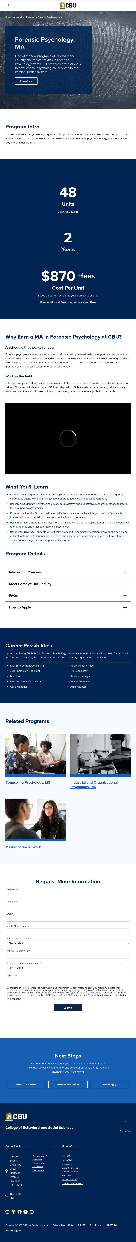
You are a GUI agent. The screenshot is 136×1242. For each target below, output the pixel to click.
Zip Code (11, 975)
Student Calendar (70, 1171)
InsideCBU (66, 1156)
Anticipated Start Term (18, 938)
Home (8, 17)
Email (9, 914)
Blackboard (67, 1164)
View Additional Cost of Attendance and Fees (68, 302)
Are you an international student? (23, 963)
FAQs (13, 595)
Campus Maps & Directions (39, 1158)
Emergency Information (72, 1183)
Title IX (81, 1225)
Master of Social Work (23, 847)
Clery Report (95, 1225)
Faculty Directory (69, 1179)
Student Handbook (70, 1167)
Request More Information (39, 1165)
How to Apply (20, 607)
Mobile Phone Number (18, 926)
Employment (38, 1170)
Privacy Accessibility (63, 1225)
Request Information (26, 1084)
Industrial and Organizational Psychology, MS (94, 784)
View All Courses (68, 212)
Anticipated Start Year (18, 951)
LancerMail (67, 1160)
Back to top (125, 1131)
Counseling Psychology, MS (27, 782)
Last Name (12, 901)
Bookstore (66, 1175)
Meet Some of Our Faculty (30, 583)
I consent (15, 999)
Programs (31, 17)
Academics (18, 17)
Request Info (26, 80)
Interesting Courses (25, 572)
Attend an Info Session (68, 1084)
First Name (12, 889)
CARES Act (111, 1225)
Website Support (13, 1230)
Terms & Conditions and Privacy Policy (107, 995)
